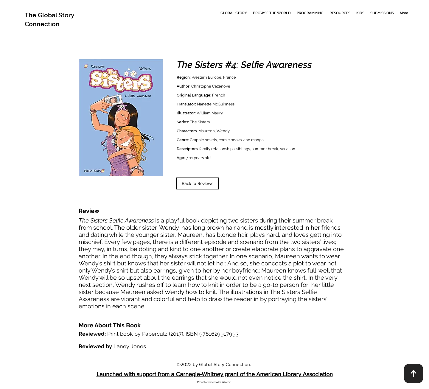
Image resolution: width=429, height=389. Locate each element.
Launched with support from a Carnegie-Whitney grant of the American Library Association (215, 374)
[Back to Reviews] (197, 183)
